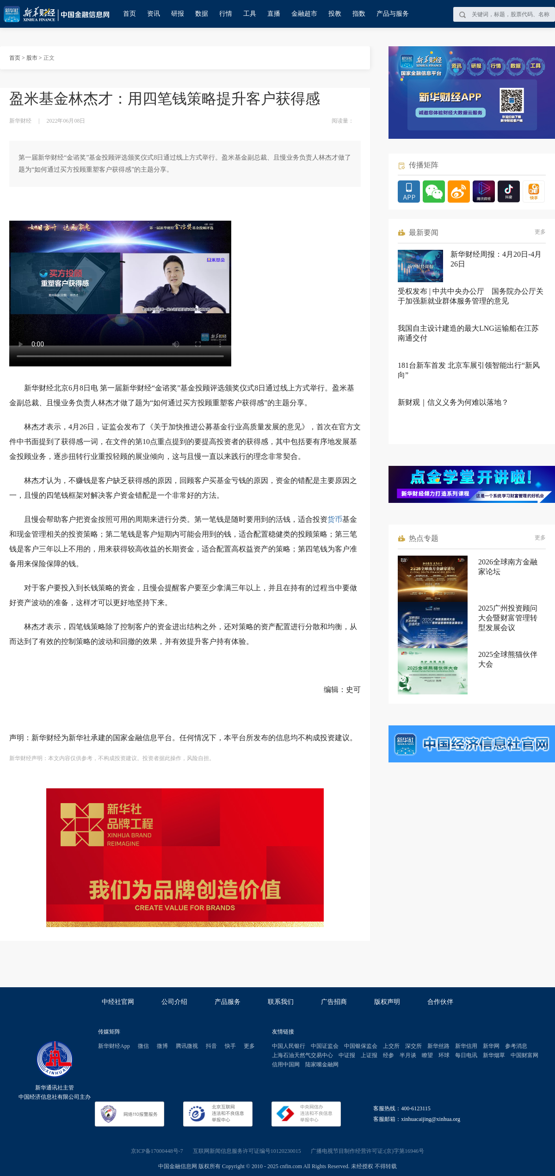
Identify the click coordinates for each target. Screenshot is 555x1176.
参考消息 (516, 1046)
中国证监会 (325, 1046)
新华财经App (114, 1046)
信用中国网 (286, 1064)
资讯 (153, 13)
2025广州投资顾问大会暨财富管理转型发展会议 (507, 617)
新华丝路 (438, 1046)
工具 (249, 13)
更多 (540, 232)
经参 (388, 1055)
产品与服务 (392, 13)
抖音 (211, 1046)
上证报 (369, 1055)
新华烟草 (494, 1055)
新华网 (491, 1046)
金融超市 (304, 13)
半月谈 (408, 1055)
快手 (230, 1046)
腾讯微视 (187, 1046)
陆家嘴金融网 (322, 1064)
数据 (201, 13)
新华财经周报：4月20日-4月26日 (496, 259)
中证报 (347, 1055)
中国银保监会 (360, 1046)
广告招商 (334, 1001)
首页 (129, 13)
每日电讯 (466, 1055)
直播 (273, 13)
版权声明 (387, 1001)
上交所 (391, 1046)
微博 (162, 1046)
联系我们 (281, 1001)
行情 (225, 13)
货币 (334, 519)
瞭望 (427, 1055)
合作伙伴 (440, 1001)
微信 (143, 1046)
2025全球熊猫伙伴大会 (507, 659)
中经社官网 (118, 1001)
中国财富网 (524, 1055)
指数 (358, 13)
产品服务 (227, 1001)
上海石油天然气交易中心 (302, 1055)
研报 (177, 13)
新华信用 (466, 1046)
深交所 (413, 1046)
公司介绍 (174, 1001)
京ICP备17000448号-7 (157, 1151)
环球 (444, 1055)
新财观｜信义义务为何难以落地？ (453, 402)
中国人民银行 (288, 1046)
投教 (334, 13)
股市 (31, 58)
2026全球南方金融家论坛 (507, 567)
